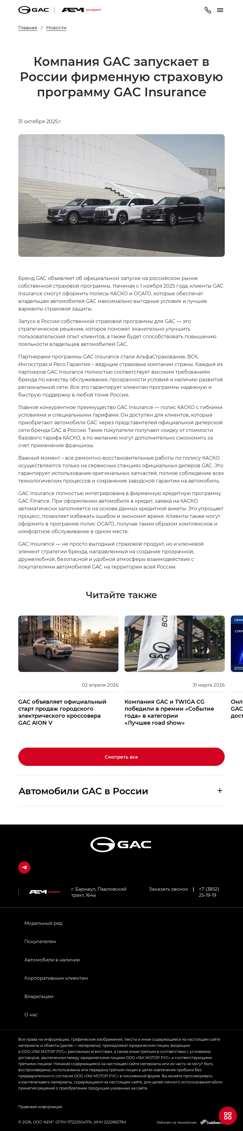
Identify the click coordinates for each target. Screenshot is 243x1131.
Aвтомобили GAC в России (83, 791)
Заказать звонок (168, 889)
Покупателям (40, 941)
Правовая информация (40, 1106)
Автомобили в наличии (52, 960)
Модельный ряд (43, 923)
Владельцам (39, 996)
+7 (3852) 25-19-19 (209, 892)
